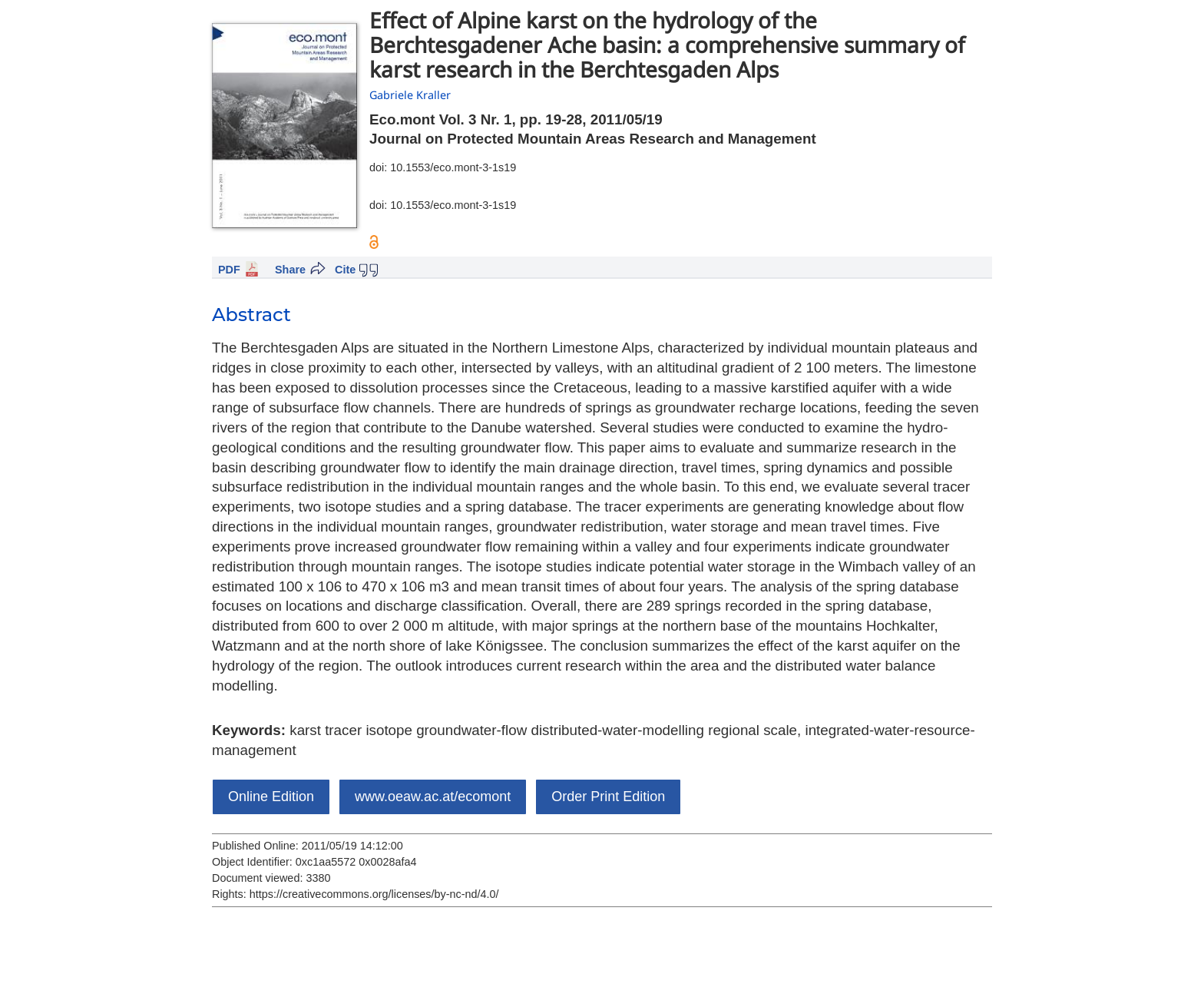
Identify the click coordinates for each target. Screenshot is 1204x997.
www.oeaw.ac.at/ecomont (433, 796)
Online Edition (271, 796)
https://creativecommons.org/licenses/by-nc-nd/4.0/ (374, 894)
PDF (229, 269)
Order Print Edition (608, 796)
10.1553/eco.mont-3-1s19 (453, 167)
